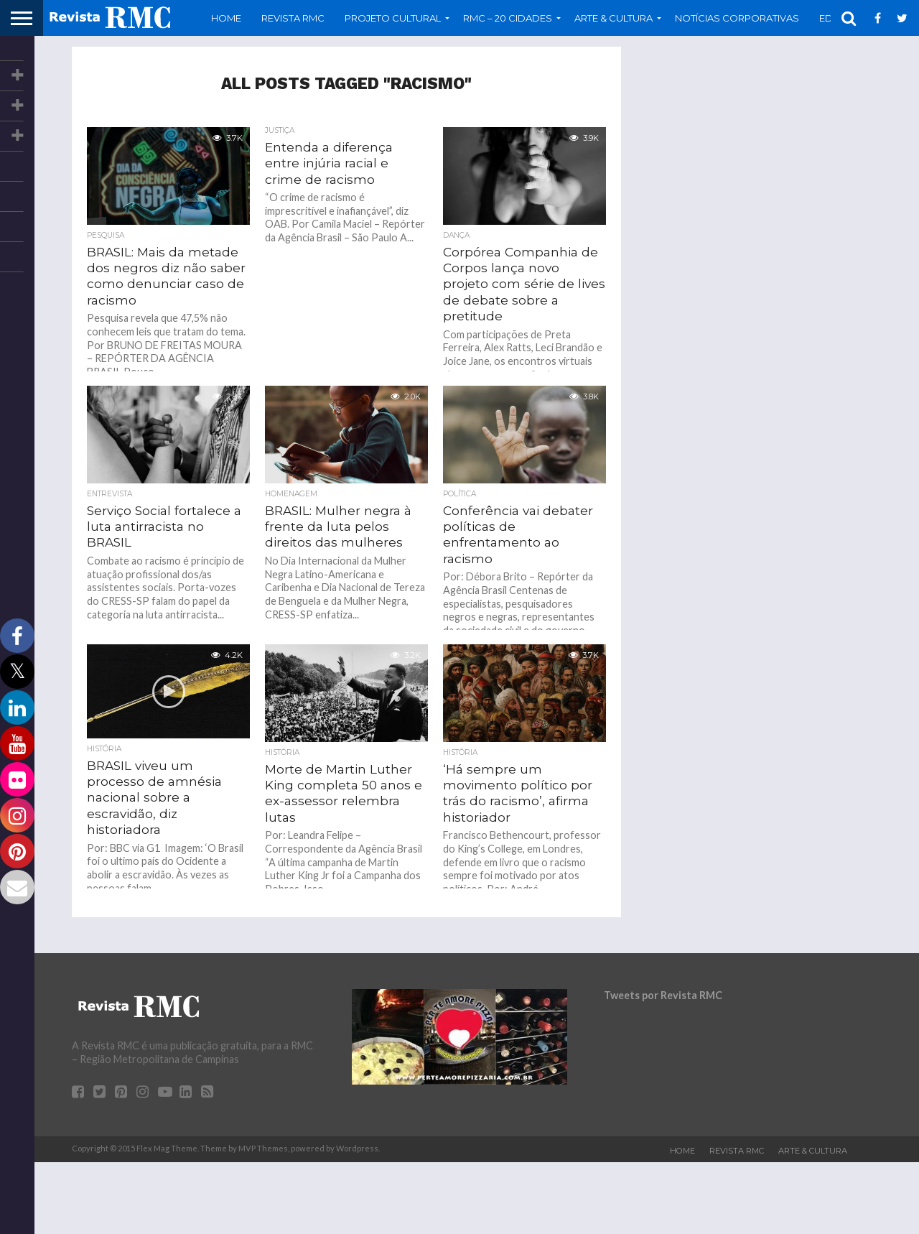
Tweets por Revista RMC (663, 995)
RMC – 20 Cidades (507, 18)
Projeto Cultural (393, 18)
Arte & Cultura (613, 18)
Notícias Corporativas (737, 18)
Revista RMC (293, 18)
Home (226, 18)
